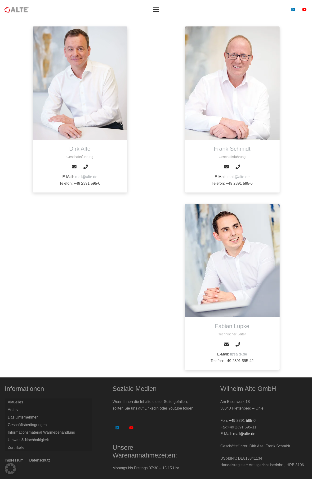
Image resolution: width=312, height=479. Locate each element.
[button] (156, 9)
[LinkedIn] (293, 9)
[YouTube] (304, 9)
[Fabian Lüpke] (232, 260)
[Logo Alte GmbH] (16, 10)
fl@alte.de (238, 354)
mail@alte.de (86, 177)
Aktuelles (15, 402)
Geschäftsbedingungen (27, 425)
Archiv (13, 410)
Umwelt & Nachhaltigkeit (28, 440)
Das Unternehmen (23, 417)
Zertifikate (16, 447)
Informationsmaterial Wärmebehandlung (41, 432)
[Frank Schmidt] (232, 83)
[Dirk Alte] (80, 83)
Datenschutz (39, 460)
